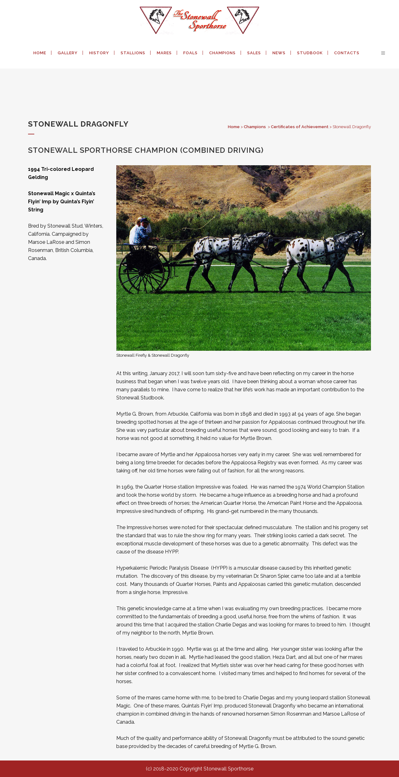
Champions (255, 126)
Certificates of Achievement (300, 126)
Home (234, 126)
